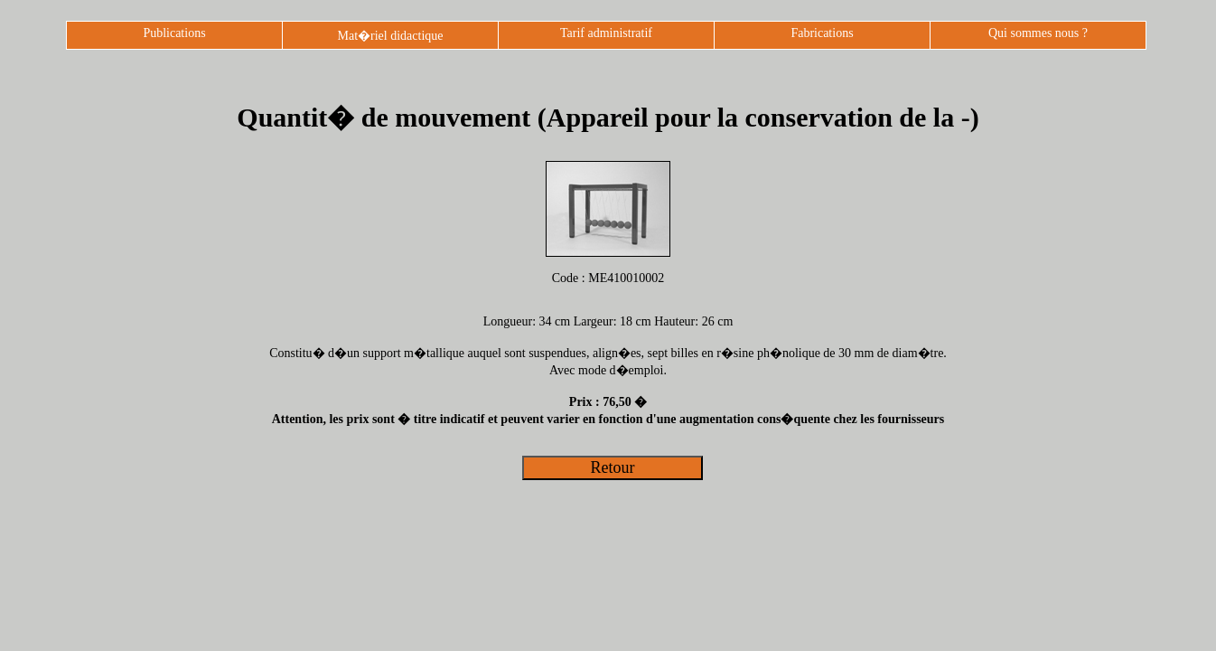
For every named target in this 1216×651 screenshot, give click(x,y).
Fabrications (821, 33)
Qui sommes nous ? (1038, 33)
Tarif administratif (606, 33)
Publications (174, 33)
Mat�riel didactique (390, 35)
